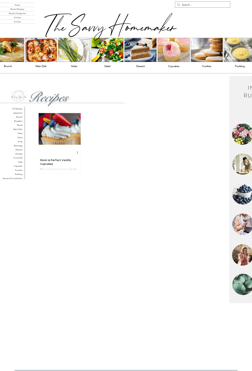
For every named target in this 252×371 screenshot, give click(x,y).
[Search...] (202, 5)
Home (17, 5)
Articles (17, 17)
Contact (17, 21)
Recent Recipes (17, 9)
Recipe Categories (17, 13)
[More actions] (79, 153)
